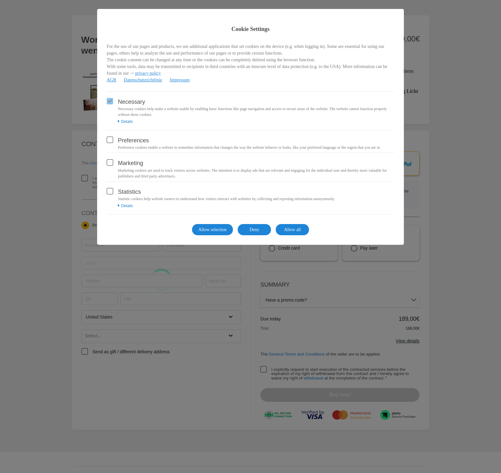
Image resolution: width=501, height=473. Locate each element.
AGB (111, 80)
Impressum (179, 80)
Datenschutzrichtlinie (143, 80)
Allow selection (212, 229)
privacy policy (148, 73)
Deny (254, 229)
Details (125, 122)
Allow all (292, 229)
